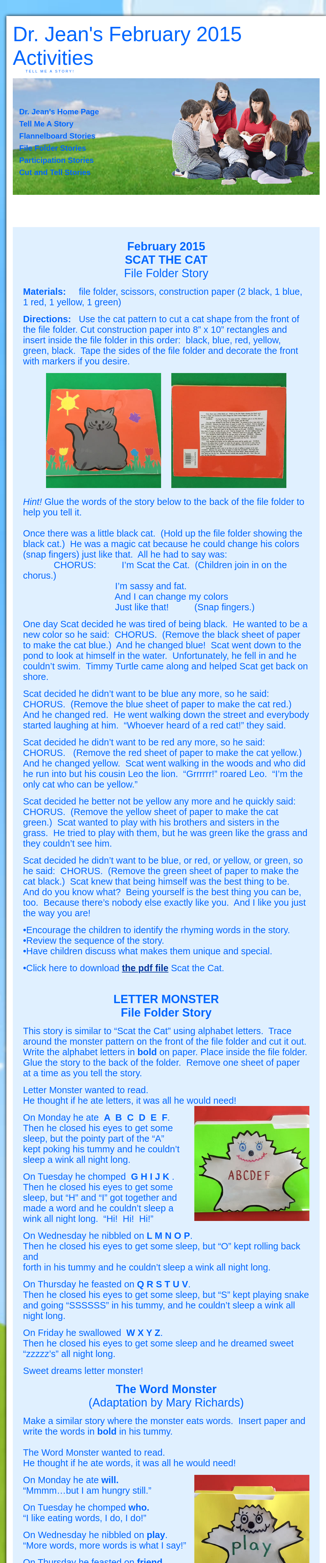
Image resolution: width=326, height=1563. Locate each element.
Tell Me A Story (46, 123)
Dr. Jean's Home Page (59, 111)
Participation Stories (56, 160)
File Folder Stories (52, 148)
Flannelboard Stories (57, 136)
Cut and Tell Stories (55, 172)
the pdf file (145, 968)
